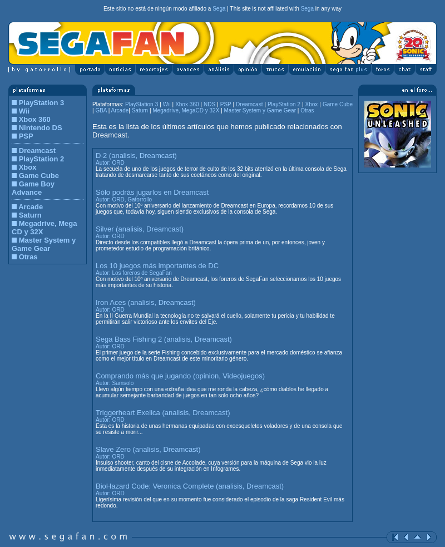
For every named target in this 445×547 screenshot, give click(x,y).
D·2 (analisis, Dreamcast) (136, 155)
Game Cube (39, 175)
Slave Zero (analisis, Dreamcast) (148, 449)
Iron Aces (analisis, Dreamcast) (146, 302)
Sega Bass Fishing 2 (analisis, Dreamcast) (164, 339)
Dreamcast (37, 150)
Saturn (30, 215)
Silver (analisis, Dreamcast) (140, 229)
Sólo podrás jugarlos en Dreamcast (152, 192)
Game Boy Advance (33, 188)
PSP (26, 136)
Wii (24, 111)
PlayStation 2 (42, 159)
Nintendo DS (40, 128)
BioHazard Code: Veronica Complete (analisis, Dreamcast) (190, 486)
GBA (101, 110)
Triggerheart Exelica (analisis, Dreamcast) (163, 412)
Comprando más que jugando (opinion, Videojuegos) (180, 376)
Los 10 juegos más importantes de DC (157, 266)
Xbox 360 (35, 119)
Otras (28, 257)
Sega (218, 9)
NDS (209, 104)
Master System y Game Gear (44, 244)
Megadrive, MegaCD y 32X (186, 110)
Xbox (28, 167)
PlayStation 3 (42, 102)
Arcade (30, 207)
